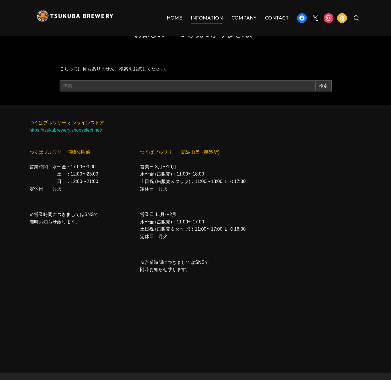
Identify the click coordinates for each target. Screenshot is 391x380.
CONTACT (277, 18)
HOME (174, 18)
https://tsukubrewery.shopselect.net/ (66, 137)
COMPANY (243, 18)
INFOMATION (207, 18)
